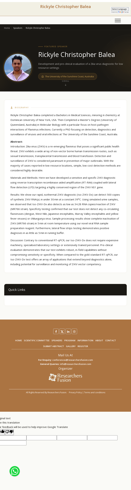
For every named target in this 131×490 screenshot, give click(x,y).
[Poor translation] (9, 432)
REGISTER (83, 346)
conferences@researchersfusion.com (72, 359)
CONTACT (110, 340)
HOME (18, 340)
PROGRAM (69, 340)
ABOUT (99, 340)
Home (7, 28)
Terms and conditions (94, 392)
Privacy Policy (75, 392)
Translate (123, 12)
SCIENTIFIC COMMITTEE (36, 340)
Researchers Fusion (57, 392)
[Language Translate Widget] (120, 9)
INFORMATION (85, 340)
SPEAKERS (57, 340)
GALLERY (71, 346)
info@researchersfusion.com (75, 364)
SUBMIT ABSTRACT (53, 346)
